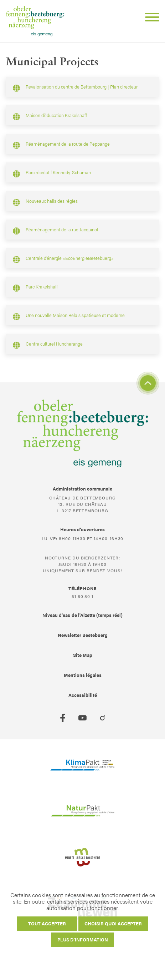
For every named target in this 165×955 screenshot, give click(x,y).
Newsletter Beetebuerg (83, 635)
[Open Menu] (149, 18)
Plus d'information (82, 939)
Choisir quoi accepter (113, 923)
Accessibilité (82, 695)
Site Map (82, 655)
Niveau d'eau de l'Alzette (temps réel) (82, 615)
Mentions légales (83, 675)
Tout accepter (47, 923)
